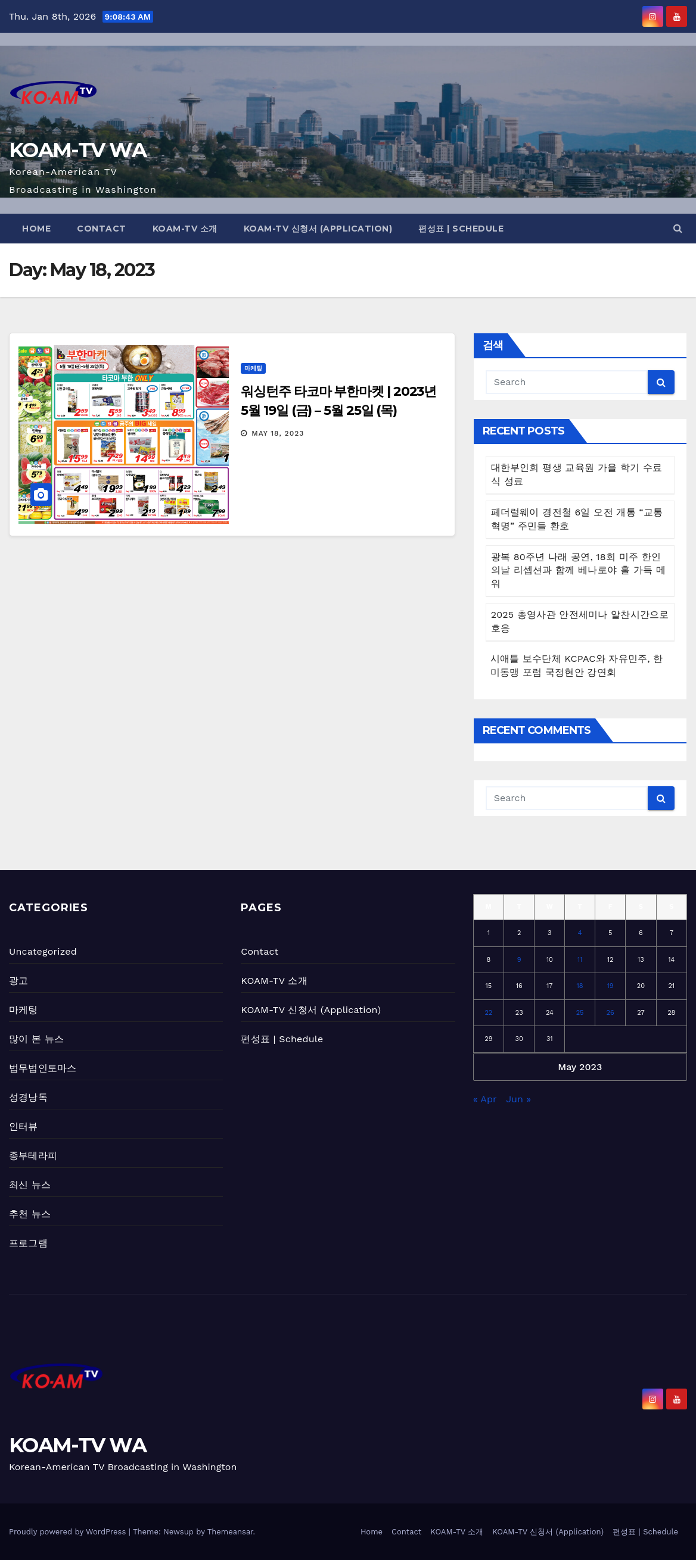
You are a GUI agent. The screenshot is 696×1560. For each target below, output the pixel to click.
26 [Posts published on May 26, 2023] (610, 1013)
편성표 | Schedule (461, 228)
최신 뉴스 (30, 1184)
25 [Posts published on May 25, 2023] (580, 1013)
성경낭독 (28, 1097)
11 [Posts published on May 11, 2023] (580, 960)
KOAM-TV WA (77, 149)
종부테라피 (33, 1155)
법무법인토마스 (42, 1068)
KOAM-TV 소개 (185, 228)
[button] (677, 228)
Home (36, 228)
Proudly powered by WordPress (69, 1531)
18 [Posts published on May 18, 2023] (580, 986)
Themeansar (230, 1531)
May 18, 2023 (277, 433)
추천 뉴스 (30, 1214)
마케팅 (253, 368)
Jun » (518, 1099)
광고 (18, 980)
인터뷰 (23, 1126)
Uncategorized (43, 951)
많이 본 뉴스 (36, 1039)
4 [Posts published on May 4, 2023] (580, 933)
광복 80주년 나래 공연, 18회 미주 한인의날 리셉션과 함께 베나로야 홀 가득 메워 (578, 570)
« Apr (484, 1099)
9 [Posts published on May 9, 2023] (519, 960)
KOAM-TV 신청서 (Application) (318, 228)
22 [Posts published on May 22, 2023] (488, 1013)
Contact (101, 228)
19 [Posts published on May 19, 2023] (610, 986)
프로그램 (28, 1243)
